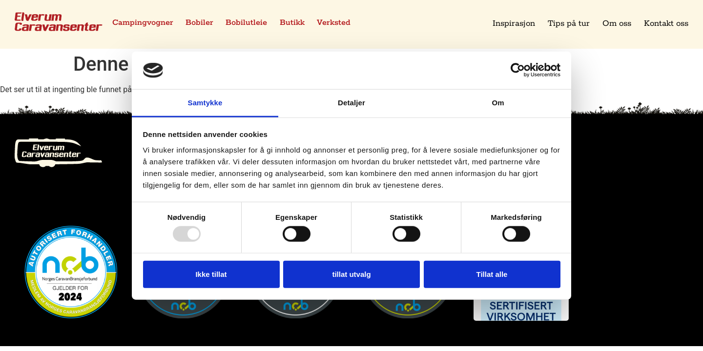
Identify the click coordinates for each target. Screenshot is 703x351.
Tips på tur (569, 23)
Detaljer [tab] (351, 102)
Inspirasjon (514, 23)
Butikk (296, 23)
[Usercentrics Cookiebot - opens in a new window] (517, 70)
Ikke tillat (211, 274)
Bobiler (201, 23)
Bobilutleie (249, 23)
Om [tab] (498, 102)
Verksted (339, 23)
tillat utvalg (351, 274)
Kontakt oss (666, 23)
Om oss (616, 23)
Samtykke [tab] (205, 102)
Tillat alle (492, 274)
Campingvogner (143, 23)
